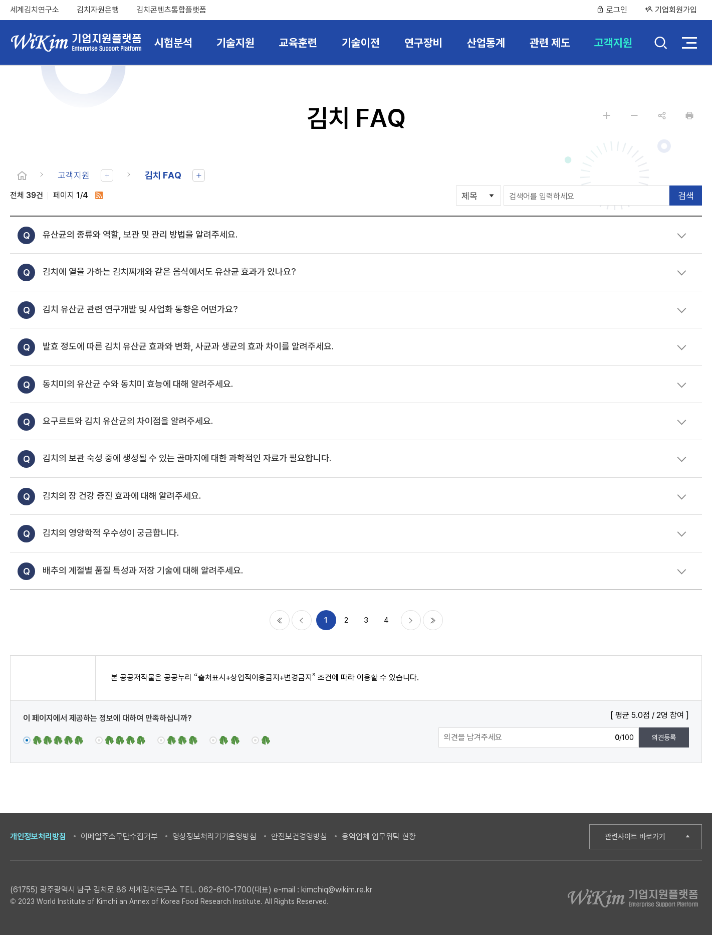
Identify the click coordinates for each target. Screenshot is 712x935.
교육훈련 (298, 42)
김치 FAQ (163, 175)
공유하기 (661, 115)
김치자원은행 (98, 10)
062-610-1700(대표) (235, 889)
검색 (660, 44)
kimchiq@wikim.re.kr (336, 889)
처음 (280, 620)
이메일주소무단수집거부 (119, 836)
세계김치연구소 (34, 10)
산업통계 (486, 42)
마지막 (433, 620)
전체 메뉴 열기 (689, 42)
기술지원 (235, 42)
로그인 (611, 10)
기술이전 (361, 42)
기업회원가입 (671, 10)
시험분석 (173, 42)
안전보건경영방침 (299, 836)
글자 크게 (606, 115)
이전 (302, 620)
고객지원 (613, 42)
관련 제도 (550, 42)
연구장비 (423, 42)
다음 (411, 620)
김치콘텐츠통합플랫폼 (171, 10)
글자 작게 (634, 115)
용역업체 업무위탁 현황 (379, 836)
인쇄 (689, 115)
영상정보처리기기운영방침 (214, 836)
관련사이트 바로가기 (635, 836)
